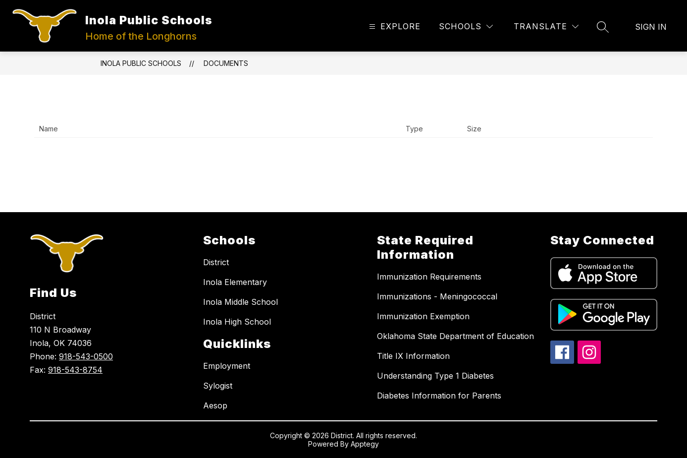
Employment (226, 366)
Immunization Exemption (423, 316)
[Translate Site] (546, 26)
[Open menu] (394, 26)
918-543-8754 (75, 370)
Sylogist (217, 386)
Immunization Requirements (429, 277)
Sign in (651, 27)
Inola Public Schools (141, 63)
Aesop (215, 405)
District (216, 262)
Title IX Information (413, 356)
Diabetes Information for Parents (439, 396)
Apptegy (365, 444)
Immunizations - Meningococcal (437, 296)
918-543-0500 (86, 356)
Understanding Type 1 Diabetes (435, 376)
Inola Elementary (235, 282)
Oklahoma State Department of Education (455, 336)
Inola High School (237, 322)
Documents (226, 63)
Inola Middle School (240, 302)
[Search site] (603, 27)
